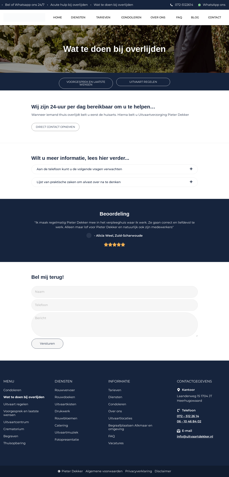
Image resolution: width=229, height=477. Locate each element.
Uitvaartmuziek (66, 432)
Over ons (158, 17)
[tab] (114, 169)
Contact (214, 17)
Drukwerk (62, 411)
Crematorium (13, 429)
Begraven (10, 436)
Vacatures (116, 443)
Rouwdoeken (65, 397)
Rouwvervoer (65, 390)
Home (57, 17)
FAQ (179, 17)
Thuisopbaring (14, 443)
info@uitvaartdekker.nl (195, 436)
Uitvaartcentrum (16, 422)
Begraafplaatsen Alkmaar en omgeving (130, 427)
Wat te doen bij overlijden (23, 397)
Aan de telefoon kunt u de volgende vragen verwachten (79, 169)
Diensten (78, 17)
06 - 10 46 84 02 (189, 421)
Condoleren (131, 17)
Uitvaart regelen (15, 404)
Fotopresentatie (67, 439)
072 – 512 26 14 (188, 416)
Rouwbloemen (66, 418)
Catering (61, 425)
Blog (195, 17)
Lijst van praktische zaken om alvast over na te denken (79, 182)
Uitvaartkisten (65, 404)
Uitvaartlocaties (120, 418)
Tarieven (103, 17)
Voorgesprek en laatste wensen (21, 413)
